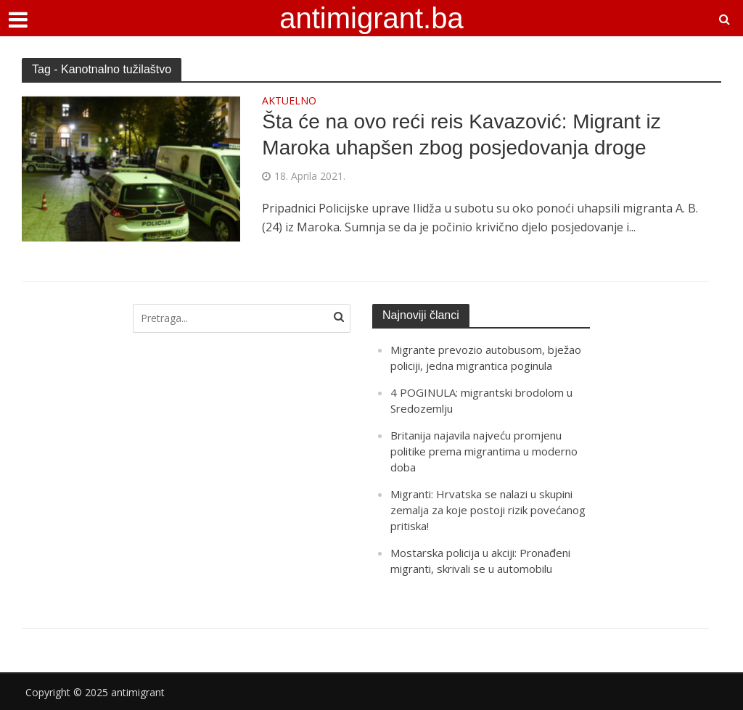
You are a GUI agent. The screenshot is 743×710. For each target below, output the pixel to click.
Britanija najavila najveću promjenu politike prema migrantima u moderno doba (484, 451)
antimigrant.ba (371, 18)
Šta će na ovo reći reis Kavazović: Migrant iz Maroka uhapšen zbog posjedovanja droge (461, 134)
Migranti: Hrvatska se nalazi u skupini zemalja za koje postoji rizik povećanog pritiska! (488, 510)
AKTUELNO (289, 101)
